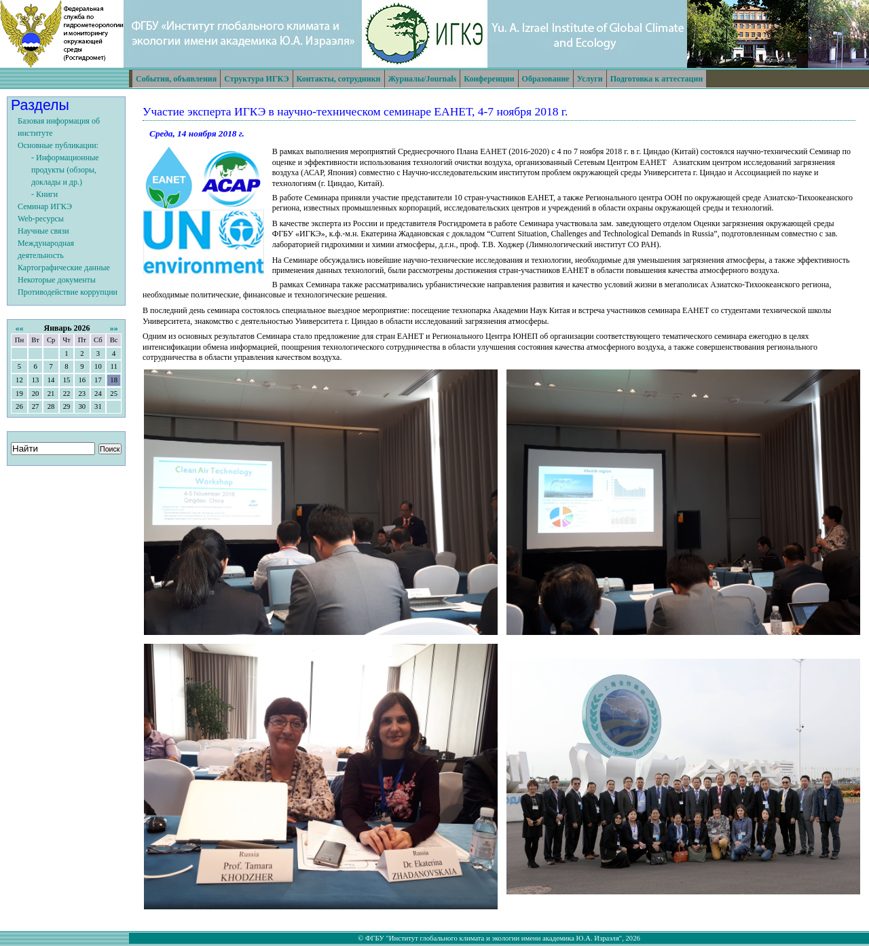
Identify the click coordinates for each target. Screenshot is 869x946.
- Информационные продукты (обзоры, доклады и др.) (65, 170)
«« (19, 328)
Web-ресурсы (41, 218)
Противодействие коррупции (67, 292)
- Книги (44, 194)
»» (114, 328)
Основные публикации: (58, 145)
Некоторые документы (57, 280)
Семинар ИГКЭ (45, 206)
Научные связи (43, 231)
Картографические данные (64, 267)
